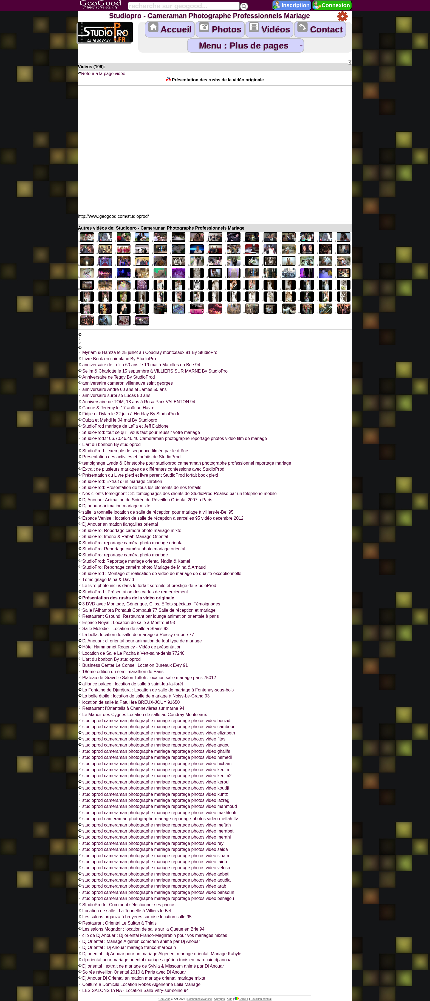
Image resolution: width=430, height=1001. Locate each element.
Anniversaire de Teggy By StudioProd (116, 377)
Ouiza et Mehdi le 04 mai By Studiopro (117, 420)
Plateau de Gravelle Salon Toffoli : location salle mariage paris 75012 (147, 677)
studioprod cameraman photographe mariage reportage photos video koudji (153, 788)
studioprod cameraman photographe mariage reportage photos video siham (153, 855)
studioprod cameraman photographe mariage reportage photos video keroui (153, 782)
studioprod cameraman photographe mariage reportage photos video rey (151, 843)
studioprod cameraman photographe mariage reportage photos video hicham (154, 763)
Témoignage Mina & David (106, 579)
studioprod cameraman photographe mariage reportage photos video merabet (155, 831)
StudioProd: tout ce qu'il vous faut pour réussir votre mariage (139, 432)
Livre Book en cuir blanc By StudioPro (117, 358)
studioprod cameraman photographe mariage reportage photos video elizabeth (156, 733)
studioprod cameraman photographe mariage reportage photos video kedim (153, 769)
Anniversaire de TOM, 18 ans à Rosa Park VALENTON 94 (136, 401)
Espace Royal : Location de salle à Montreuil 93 (126, 622)
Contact (320, 28)
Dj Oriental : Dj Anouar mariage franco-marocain (127, 947)
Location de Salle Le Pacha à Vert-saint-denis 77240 (131, 653)
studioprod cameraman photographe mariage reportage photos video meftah (154, 825)
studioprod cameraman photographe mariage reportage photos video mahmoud (157, 806)
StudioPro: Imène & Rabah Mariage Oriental (123, 536)
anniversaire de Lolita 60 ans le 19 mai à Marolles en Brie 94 (139, 364)
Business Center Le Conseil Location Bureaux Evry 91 (133, 665)
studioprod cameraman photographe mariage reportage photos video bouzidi (154, 720)
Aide (229, 998)
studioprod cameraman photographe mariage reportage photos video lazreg (153, 800)
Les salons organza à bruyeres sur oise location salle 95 (134, 916)
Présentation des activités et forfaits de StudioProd (129, 456)
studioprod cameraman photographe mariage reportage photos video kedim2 (154, 775)
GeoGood (164, 998)
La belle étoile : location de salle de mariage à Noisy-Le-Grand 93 (144, 696)
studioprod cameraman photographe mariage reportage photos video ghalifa (154, 751)
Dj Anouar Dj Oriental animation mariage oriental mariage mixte (141, 978)
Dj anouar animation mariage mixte (114, 506)
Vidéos (269, 28)
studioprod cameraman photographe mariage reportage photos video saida (153, 849)
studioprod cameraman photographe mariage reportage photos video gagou (154, 745)
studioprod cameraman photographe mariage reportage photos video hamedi (155, 757)
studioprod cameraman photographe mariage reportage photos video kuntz (153, 794)
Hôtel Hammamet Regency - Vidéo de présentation (130, 647)
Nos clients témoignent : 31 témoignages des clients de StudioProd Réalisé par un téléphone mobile (177, 493)
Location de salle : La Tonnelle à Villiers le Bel (124, 910)
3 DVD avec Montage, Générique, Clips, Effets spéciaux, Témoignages (149, 604)
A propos (219, 998)
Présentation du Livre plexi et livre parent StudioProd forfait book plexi (148, 475)
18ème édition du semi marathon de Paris (120, 671)
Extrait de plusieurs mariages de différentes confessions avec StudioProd (151, 469)
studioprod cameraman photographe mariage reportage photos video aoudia (154, 880)
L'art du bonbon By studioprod (109, 444)
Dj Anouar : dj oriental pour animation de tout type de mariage (140, 641)
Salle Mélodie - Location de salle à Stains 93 (123, 628)
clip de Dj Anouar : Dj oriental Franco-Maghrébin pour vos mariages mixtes (152, 935)
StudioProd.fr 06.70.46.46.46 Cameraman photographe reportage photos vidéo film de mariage (172, 438)
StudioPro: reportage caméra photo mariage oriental (130, 542)
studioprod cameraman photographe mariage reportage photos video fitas (151, 739)
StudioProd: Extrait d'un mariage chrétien (120, 481)
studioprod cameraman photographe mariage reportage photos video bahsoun (156, 892)
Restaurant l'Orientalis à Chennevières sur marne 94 (131, 708)
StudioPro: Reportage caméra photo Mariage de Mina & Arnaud (142, 567)
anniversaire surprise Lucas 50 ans (114, 395)
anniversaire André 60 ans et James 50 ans (122, 389)
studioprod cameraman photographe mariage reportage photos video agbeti (153, 874)
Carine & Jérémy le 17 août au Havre (116, 407)
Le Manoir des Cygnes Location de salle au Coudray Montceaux (142, 714)
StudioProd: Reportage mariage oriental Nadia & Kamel (134, 561)
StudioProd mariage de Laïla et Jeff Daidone (123, 426)
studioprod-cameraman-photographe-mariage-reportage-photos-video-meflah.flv (158, 818)
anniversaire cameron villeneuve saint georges (125, 383)
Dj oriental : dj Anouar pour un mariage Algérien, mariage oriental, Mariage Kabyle (159, 953)
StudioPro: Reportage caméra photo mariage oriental (131, 549)
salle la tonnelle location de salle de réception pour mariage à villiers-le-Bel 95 (155, 512)
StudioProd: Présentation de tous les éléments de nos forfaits (139, 487)
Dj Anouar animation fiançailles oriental (118, 524)
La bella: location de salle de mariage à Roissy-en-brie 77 (136, 634)
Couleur (241, 998)
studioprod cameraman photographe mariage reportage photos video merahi (154, 837)
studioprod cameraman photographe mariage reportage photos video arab (152, 886)
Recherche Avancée (199, 998)
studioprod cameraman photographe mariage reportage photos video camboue (157, 726)
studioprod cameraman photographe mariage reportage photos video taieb (152, 861)
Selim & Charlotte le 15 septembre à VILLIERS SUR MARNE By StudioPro (153, 371)
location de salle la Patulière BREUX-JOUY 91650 (129, 702)
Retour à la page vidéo (101, 73)
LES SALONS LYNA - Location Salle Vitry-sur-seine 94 (133, 990)
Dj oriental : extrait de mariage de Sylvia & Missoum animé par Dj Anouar (151, 966)
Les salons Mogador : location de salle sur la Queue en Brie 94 (141, 929)
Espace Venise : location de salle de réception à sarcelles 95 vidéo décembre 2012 (161, 518)
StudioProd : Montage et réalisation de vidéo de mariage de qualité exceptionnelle (159, 573)
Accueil (170, 28)
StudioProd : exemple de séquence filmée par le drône (133, 450)
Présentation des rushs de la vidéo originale (126, 598)
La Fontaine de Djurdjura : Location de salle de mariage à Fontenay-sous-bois (156, 690)
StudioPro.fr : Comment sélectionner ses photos (127, 904)
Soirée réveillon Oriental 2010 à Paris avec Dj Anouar (132, 972)
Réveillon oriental (260, 998)
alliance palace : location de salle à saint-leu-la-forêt (130, 684)
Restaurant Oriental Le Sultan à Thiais (117, 923)
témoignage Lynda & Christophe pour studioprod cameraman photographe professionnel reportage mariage (184, 463)
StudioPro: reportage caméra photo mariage (123, 555)
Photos (220, 28)
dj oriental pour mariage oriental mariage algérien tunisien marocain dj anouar (155, 959)
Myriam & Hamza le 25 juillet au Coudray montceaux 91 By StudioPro (147, 352)
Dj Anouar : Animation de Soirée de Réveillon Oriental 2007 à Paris (145, 499)
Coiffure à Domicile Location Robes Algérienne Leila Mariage (139, 984)
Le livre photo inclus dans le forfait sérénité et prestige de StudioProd (147, 585)
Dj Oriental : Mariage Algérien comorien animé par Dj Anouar (139, 941)
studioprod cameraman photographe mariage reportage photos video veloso (154, 867)
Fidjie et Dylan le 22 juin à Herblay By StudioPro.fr (129, 413)
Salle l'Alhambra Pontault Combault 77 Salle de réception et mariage (147, 610)
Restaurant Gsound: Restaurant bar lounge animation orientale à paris (148, 616)
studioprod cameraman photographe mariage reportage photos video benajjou (156, 898)
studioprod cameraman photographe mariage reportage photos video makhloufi (157, 812)
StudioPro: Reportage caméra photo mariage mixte (129, 530)
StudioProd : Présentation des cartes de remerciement (133, 592)
